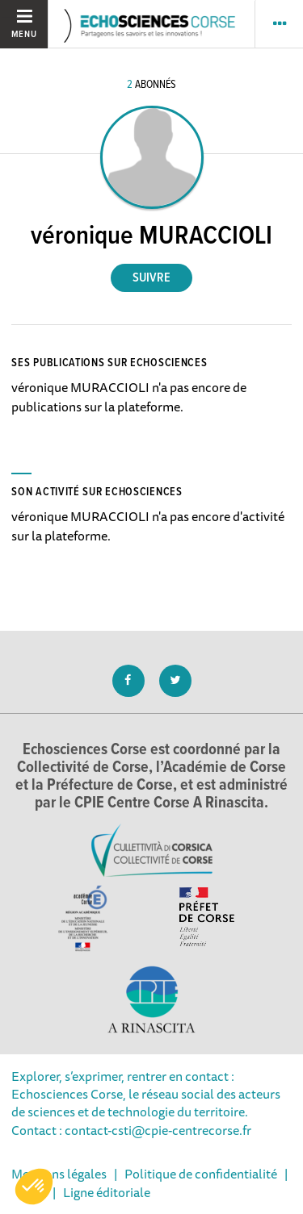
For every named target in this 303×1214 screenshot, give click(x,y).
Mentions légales (59, 1173)
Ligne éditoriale (106, 1192)
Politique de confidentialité (200, 1173)
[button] (34, 1186)
